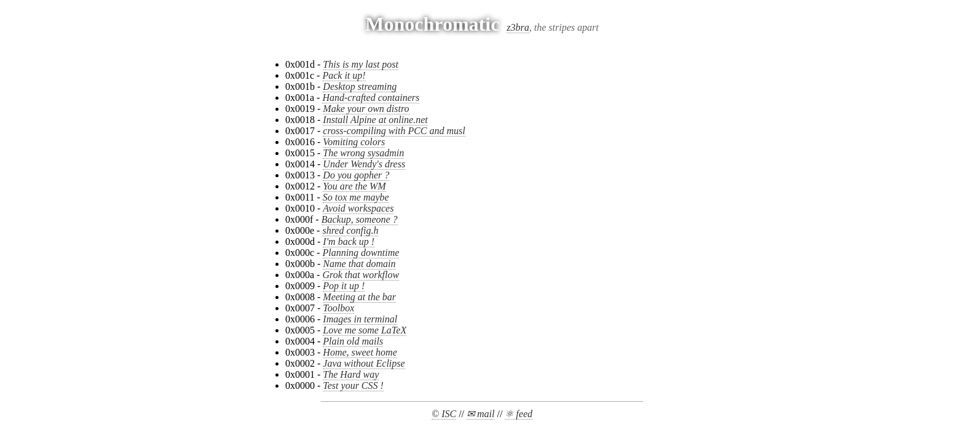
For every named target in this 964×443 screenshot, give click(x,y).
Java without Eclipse (364, 363)
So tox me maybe (356, 197)
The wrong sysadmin (363, 153)
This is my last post (360, 64)
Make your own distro (366, 108)
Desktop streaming (360, 86)
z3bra (518, 27)
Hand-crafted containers (370, 97)
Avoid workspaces (358, 208)
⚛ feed (518, 414)
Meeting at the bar (359, 297)
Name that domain (359, 263)
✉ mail (480, 414)
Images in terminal (360, 319)
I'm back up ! (348, 241)
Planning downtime (360, 252)
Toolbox (338, 308)
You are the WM (354, 186)
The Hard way (351, 374)
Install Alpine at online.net (375, 119)
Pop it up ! (344, 286)
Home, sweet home (360, 352)
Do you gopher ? (356, 175)
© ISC (444, 414)
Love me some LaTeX (364, 330)
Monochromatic (432, 24)
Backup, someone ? (360, 219)
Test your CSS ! (353, 385)
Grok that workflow (360, 274)
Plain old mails (353, 341)
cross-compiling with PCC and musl (394, 131)
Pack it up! (343, 75)
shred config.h (350, 230)
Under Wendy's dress (364, 164)
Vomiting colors (354, 142)
